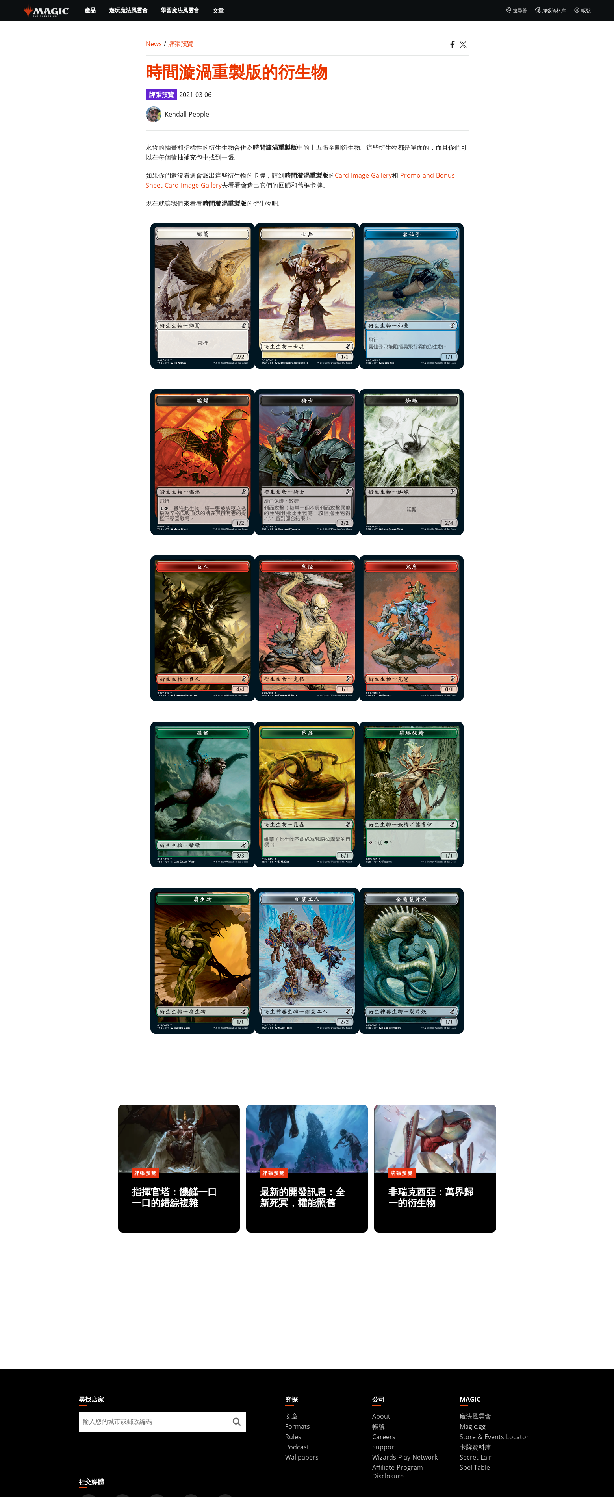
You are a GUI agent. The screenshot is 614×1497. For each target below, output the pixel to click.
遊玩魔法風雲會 (128, 10)
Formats (297, 1426)
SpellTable (475, 1467)
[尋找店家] (237, 1422)
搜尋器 (516, 10)
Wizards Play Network (405, 1457)
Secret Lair (476, 1457)
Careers (383, 1436)
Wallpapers (302, 1457)
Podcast (297, 1447)
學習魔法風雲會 (180, 10)
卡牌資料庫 (475, 1447)
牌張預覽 (180, 43)
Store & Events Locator (494, 1436)
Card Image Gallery (363, 175)
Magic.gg (473, 1426)
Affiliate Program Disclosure (397, 1471)
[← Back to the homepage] (46, 10)
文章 (218, 10)
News (154, 43)
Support (384, 1447)
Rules (293, 1436)
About (381, 1416)
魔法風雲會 (475, 1416)
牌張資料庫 (550, 10)
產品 (90, 10)
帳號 (582, 10)
